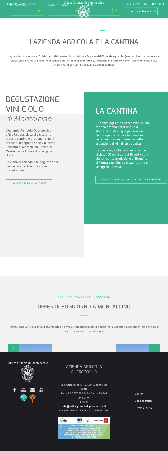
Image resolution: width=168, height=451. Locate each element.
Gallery (52, 28)
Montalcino (116, 28)
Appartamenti (38, 28)
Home (8, 28)
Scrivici (158, 4)
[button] (51, 4)
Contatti (145, 28)
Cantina (102, 28)
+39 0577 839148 (137, 4)
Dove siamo (131, 28)
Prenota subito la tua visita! (29, 183)
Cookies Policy (143, 400)
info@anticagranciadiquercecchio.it (84, 406)
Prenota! (157, 28)
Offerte (64, 28)
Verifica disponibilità (143, 11)
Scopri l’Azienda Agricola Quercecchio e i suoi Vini (131, 179)
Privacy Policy (143, 407)
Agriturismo (21, 28)
